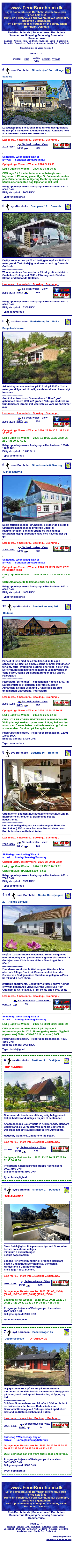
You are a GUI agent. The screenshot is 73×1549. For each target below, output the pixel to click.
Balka (52, 41)
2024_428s (10, 1283)
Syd (61, 43)
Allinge (17, 41)
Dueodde (8, 43)
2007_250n (8, 549)
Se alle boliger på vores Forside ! (36, 48)
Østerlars (63, 1529)
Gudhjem (33, 41)
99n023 (6, 1004)
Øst (55, 43)
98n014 (8, 1149)
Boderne (31, 43)
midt (30, 1531)
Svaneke (44, 41)
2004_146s (10, 1425)
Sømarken (20, 43)
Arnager (41, 43)
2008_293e (8, 421)
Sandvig (8, 41)
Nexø (55, 1526)
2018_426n (8, 146)
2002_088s (8, 844)
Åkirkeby (21, 1531)
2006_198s (8, 703)
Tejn (25, 41)
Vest (66, 43)
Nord (49, 43)
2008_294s (8, 292)
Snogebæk (62, 41)
